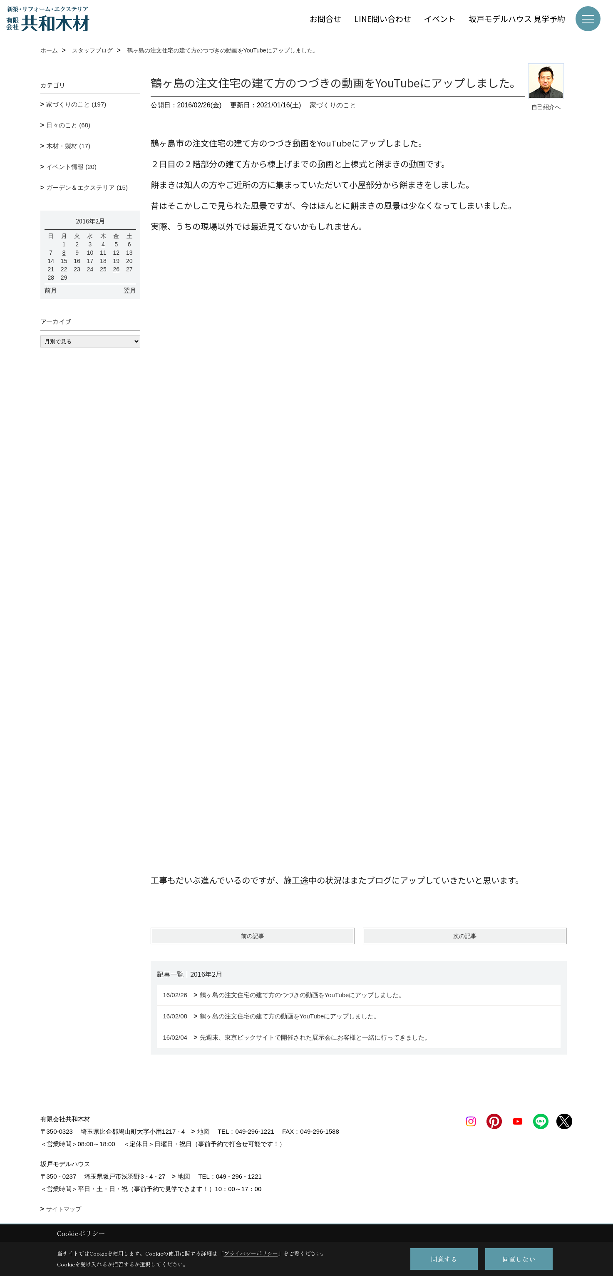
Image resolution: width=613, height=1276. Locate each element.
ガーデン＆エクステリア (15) (87, 187)
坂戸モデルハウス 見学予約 (517, 18)
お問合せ (325, 18)
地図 (203, 1131)
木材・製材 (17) (68, 145)
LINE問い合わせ (382, 18)
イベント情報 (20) (71, 166)
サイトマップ (63, 1209)
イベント (440, 18)
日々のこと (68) (68, 125)
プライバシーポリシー (251, 1253)
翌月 (130, 290)
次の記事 (465, 936)
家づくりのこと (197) (76, 104)
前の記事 (252, 936)
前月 (51, 290)
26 (116, 269)
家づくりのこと (333, 105)
